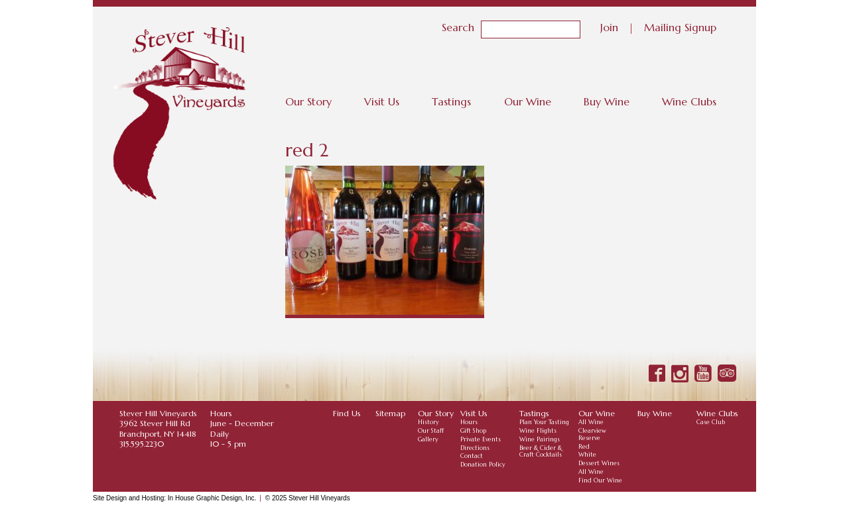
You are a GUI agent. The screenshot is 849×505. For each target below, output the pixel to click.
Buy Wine (606, 101)
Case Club (710, 422)
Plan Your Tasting (544, 422)
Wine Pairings (539, 439)
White (587, 455)
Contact (471, 456)
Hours (469, 422)
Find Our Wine (600, 480)
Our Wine (527, 101)
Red (584, 447)
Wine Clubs (689, 101)
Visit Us (381, 101)
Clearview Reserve (592, 434)
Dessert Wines (599, 463)
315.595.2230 (141, 444)
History (428, 422)
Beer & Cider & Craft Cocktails (540, 451)
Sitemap (390, 413)
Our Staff (431, 431)
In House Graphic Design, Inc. (212, 498)
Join (609, 26)
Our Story (308, 101)
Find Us (347, 413)
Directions (475, 448)
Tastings (451, 101)
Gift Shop (473, 431)
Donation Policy (482, 465)
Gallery (428, 439)
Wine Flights (537, 431)
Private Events (480, 439)
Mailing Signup (680, 26)
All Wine (591, 422)
